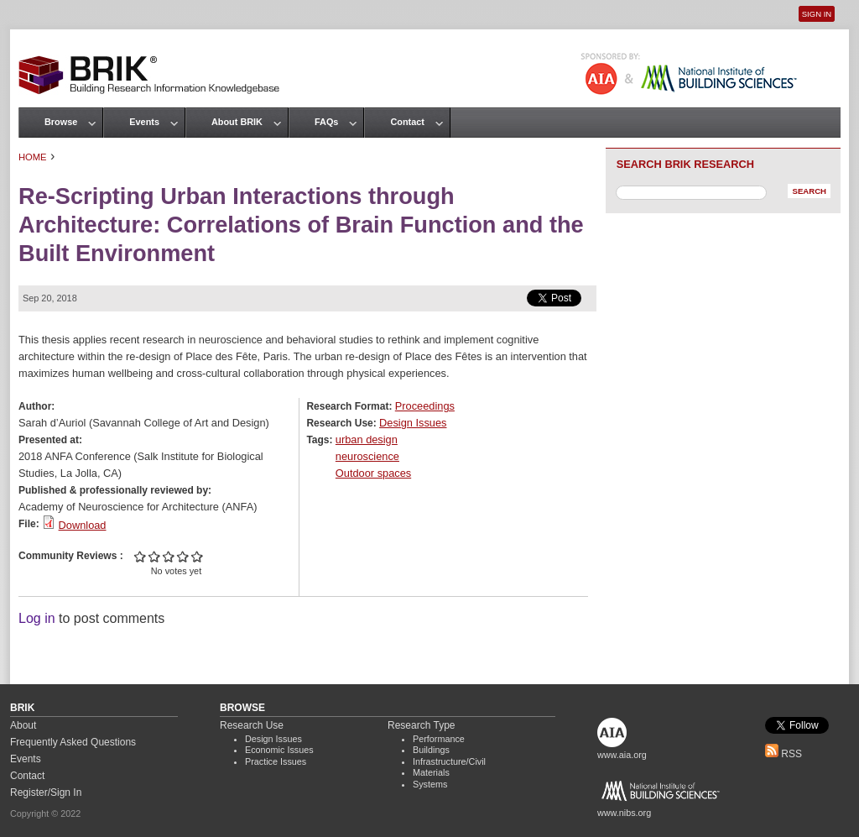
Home (32, 157)
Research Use (252, 725)
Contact (407, 122)
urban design (367, 439)
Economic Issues (279, 750)
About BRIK (237, 122)
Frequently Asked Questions (73, 742)
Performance (439, 739)
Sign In (816, 13)
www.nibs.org (624, 813)
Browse (60, 122)
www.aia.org (622, 755)
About (23, 725)
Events (144, 122)
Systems (430, 784)
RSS (783, 754)
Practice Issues (275, 761)
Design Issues (412, 422)
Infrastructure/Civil (449, 761)
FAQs (326, 122)
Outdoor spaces (373, 473)
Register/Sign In (45, 792)
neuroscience (367, 456)
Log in (36, 618)
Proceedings (425, 406)
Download (83, 525)
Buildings (431, 750)
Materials (431, 772)
